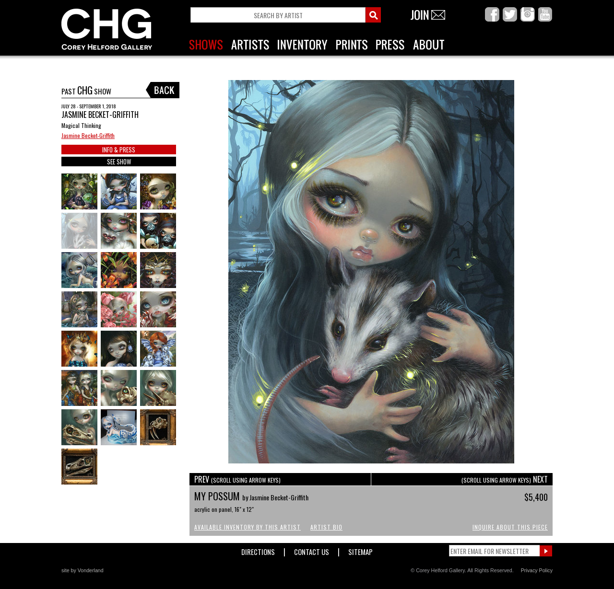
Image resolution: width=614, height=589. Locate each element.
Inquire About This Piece (510, 527)
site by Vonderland (82, 570)
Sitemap (360, 550)
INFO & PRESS (118, 149)
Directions (258, 550)
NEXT (504, 479)
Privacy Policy (537, 570)
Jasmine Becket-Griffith (88, 135)
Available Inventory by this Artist (247, 527)
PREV (237, 479)
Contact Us (311, 550)
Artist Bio (326, 527)
